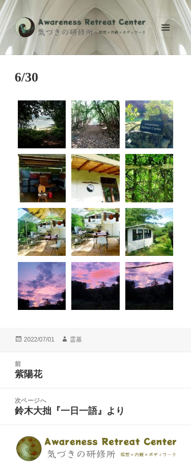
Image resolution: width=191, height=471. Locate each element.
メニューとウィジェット (165, 27)
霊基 (76, 339)
